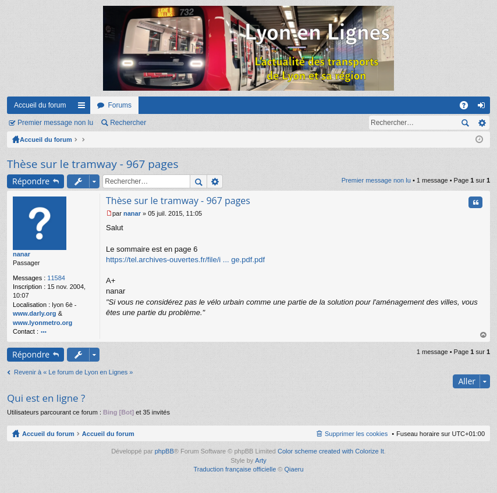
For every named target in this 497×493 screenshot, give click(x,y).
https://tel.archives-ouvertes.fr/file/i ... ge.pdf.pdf (185, 259)
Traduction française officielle (234, 469)
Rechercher (128, 123)
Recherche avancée (481, 123)
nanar (21, 254)
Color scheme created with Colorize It (331, 451)
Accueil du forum (40, 105)
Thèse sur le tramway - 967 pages (92, 164)
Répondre (30, 181)
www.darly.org (34, 313)
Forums (120, 105)
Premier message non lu (55, 123)
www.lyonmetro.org (42, 322)
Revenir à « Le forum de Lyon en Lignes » (73, 372)
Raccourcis (83, 107)
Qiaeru (294, 469)
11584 (56, 277)
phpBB (164, 451)
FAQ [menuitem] (468, 107)
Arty (261, 460)
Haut (483, 335)
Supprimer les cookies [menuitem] (356, 433)
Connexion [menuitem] (484, 107)
